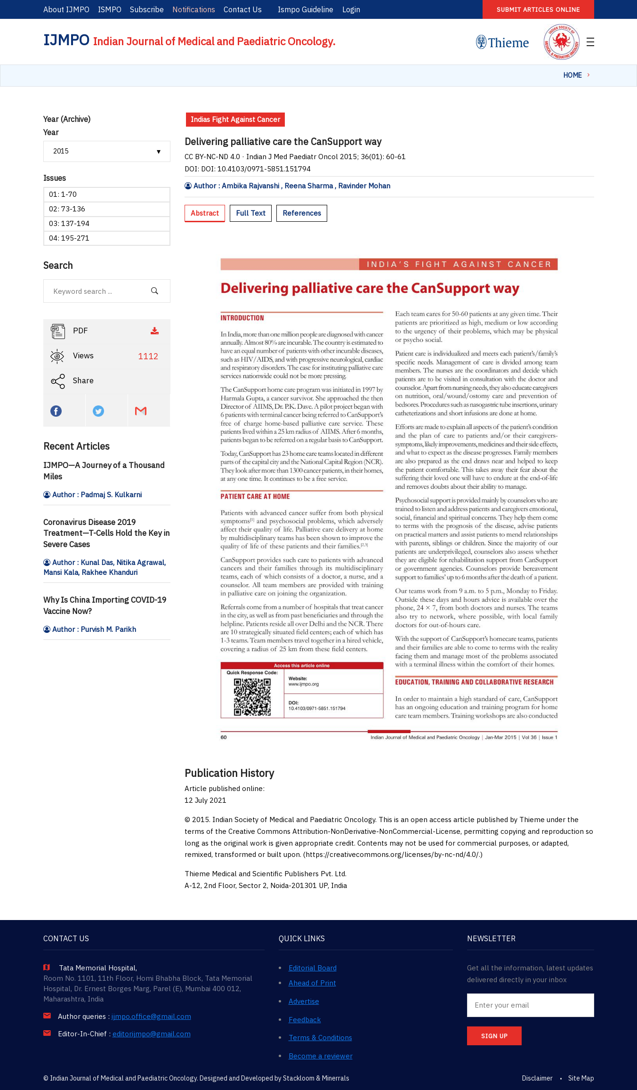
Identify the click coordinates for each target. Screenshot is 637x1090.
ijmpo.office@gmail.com (151, 1016)
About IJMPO (66, 9)
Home (573, 75)
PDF (105, 331)
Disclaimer (537, 1078)
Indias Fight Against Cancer (235, 119)
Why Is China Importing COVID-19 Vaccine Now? (105, 605)
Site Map (581, 1078)
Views (105, 356)
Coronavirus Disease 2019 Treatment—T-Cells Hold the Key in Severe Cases (106, 533)
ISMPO (109, 9)
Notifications (193, 9)
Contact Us (243, 9)
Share (72, 381)
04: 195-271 (69, 238)
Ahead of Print (312, 982)
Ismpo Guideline (305, 9)
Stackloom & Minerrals (316, 1078)
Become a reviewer (321, 1055)
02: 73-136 (67, 208)
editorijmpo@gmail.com (152, 1034)
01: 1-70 (63, 194)
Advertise (304, 1001)
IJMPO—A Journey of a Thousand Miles (104, 471)
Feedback (305, 1019)
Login (351, 9)
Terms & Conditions (320, 1037)
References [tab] (301, 213)
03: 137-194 (69, 223)
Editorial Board (313, 967)
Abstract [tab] (205, 213)
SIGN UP (494, 1036)
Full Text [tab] (251, 213)
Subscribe (147, 9)
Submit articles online (538, 10)
